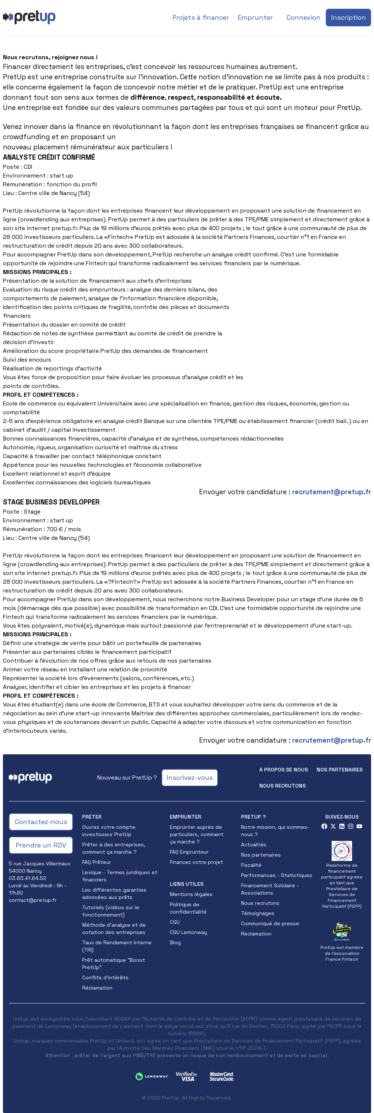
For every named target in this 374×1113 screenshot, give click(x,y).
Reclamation (256, 933)
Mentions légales (191, 894)
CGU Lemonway (188, 932)
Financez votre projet (196, 862)
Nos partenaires (340, 769)
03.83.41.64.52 (27, 878)
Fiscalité (251, 865)
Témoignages (257, 913)
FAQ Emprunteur (189, 852)
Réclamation (97, 987)
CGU (175, 922)
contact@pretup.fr (33, 900)
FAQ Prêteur (96, 862)
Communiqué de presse (270, 923)
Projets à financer (200, 17)
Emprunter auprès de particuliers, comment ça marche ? (197, 834)
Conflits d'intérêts (105, 977)
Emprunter (255, 17)
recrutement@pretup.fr (331, 492)
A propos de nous (283, 769)
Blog (175, 942)
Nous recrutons (282, 785)
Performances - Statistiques (276, 875)
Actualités (254, 844)
